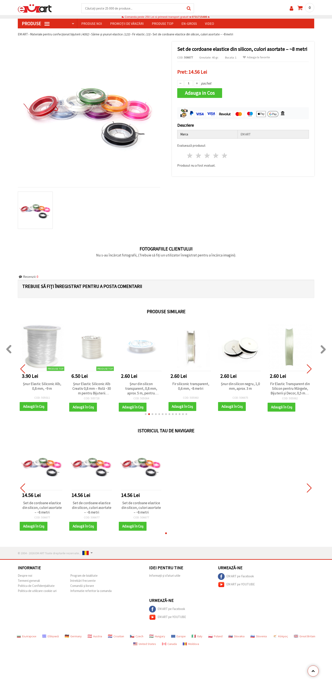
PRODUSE (36, 23)
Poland (215, 636)
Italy (197, 636)
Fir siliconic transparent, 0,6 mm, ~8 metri (190, 386)
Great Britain (304, 636)
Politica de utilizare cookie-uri (37, 591)
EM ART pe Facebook (236, 576)
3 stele (207, 155)
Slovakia (236, 636)
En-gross (189, 23)
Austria (95, 636)
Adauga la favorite (256, 57)
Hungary (157, 636)
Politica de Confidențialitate (36, 586)
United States (144, 644)
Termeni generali (29, 581)
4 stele (216, 155)
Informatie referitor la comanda (91, 591)
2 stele (198, 155)
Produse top (162, 23)
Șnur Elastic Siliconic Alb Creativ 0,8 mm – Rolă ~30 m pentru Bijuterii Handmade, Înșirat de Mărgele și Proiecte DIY (91, 388)
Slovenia (258, 636)
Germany (73, 636)
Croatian (116, 636)
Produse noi (91, 23)
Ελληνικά (50, 636)
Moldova (191, 644)
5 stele (224, 155)
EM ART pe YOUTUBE (236, 584)
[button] (146, 414)
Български (26, 636)
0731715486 (199, 16)
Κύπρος (280, 636)
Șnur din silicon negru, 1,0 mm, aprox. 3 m (240, 386)
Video (209, 23)
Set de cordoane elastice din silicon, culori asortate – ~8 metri (42, 508)
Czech (136, 636)
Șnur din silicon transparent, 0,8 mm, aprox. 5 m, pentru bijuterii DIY (141, 388)
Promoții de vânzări (127, 23)
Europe (178, 636)
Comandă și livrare (82, 586)
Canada (169, 644)
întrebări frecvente (83, 581)
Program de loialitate (84, 576)
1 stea (190, 155)
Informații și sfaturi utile (164, 576)
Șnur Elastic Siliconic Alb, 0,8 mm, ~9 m (42, 386)
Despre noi (25, 576)
